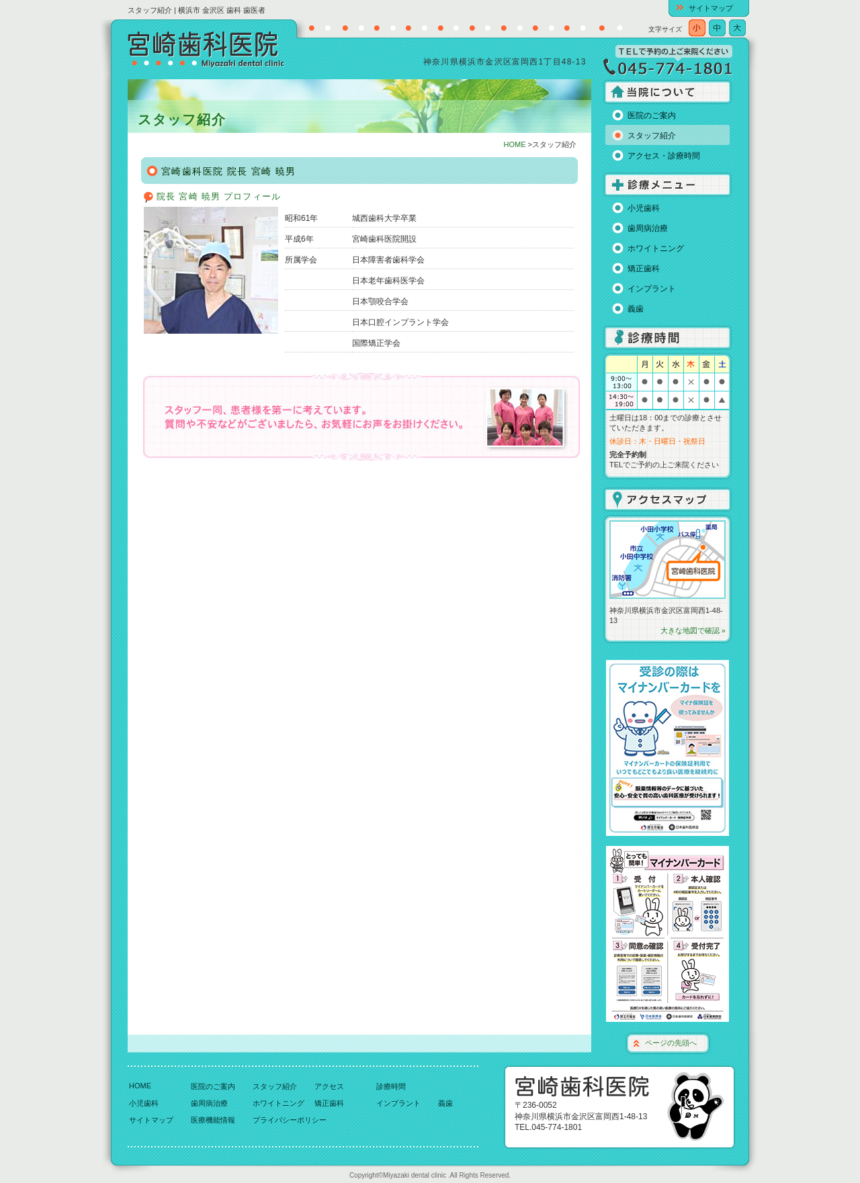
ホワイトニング (656, 248)
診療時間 (391, 1086)
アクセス (329, 1086)
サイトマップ (711, 8)
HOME (515, 144)
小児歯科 (644, 208)
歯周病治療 (648, 228)
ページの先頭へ (671, 1043)
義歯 (636, 309)
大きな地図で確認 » (693, 630)
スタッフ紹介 (652, 135)
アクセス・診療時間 (664, 155)
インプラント (652, 288)
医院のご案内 (652, 115)
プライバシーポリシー (290, 1120)
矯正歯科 (644, 268)
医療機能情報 (213, 1120)
